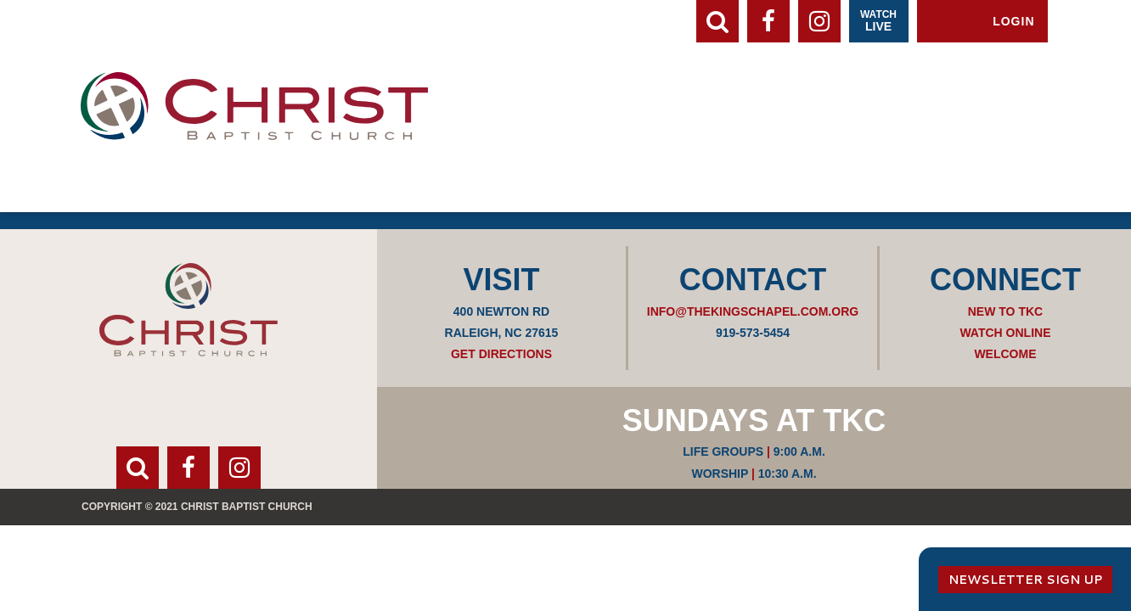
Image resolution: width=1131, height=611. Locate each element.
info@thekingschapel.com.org (752, 311)
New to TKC (1005, 311)
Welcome (1005, 354)
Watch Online (1004, 332)
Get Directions (501, 354)
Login (1013, 21)
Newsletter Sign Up (1025, 579)
